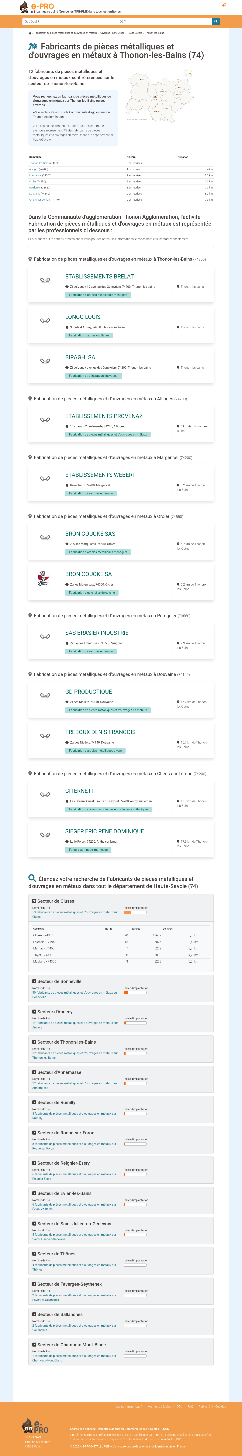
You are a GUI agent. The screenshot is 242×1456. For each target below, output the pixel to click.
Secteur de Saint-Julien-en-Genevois (71, 1223)
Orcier (32, 181)
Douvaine (34, 193)
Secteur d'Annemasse (56, 1072)
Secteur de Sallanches (57, 1314)
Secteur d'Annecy (52, 1011)
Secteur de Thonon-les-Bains (64, 1042)
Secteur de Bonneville (56, 981)
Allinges (33, 169)
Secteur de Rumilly (53, 1102)
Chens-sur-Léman (39, 199)
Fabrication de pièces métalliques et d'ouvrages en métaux (65, 32)
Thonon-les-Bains (39, 163)
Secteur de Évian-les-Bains (62, 1193)
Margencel (35, 175)
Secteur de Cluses (53, 901)
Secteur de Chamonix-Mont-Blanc (69, 1344)
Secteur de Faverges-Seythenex (67, 1284)
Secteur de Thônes (53, 1254)
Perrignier (35, 187)
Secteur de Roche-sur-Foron (63, 1132)
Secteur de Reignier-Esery (61, 1163)
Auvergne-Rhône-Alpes (112, 32)
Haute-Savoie (135, 32)
